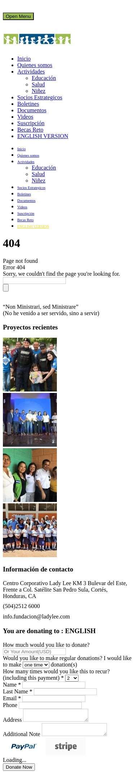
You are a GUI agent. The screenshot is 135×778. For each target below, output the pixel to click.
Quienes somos (34, 65)
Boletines (28, 104)
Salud (38, 84)
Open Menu (18, 16)
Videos (25, 117)
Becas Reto (30, 130)
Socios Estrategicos (39, 97)
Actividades (31, 71)
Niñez (38, 91)
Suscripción (31, 123)
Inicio (24, 59)
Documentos (31, 110)
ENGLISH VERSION (42, 136)
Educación (44, 78)
